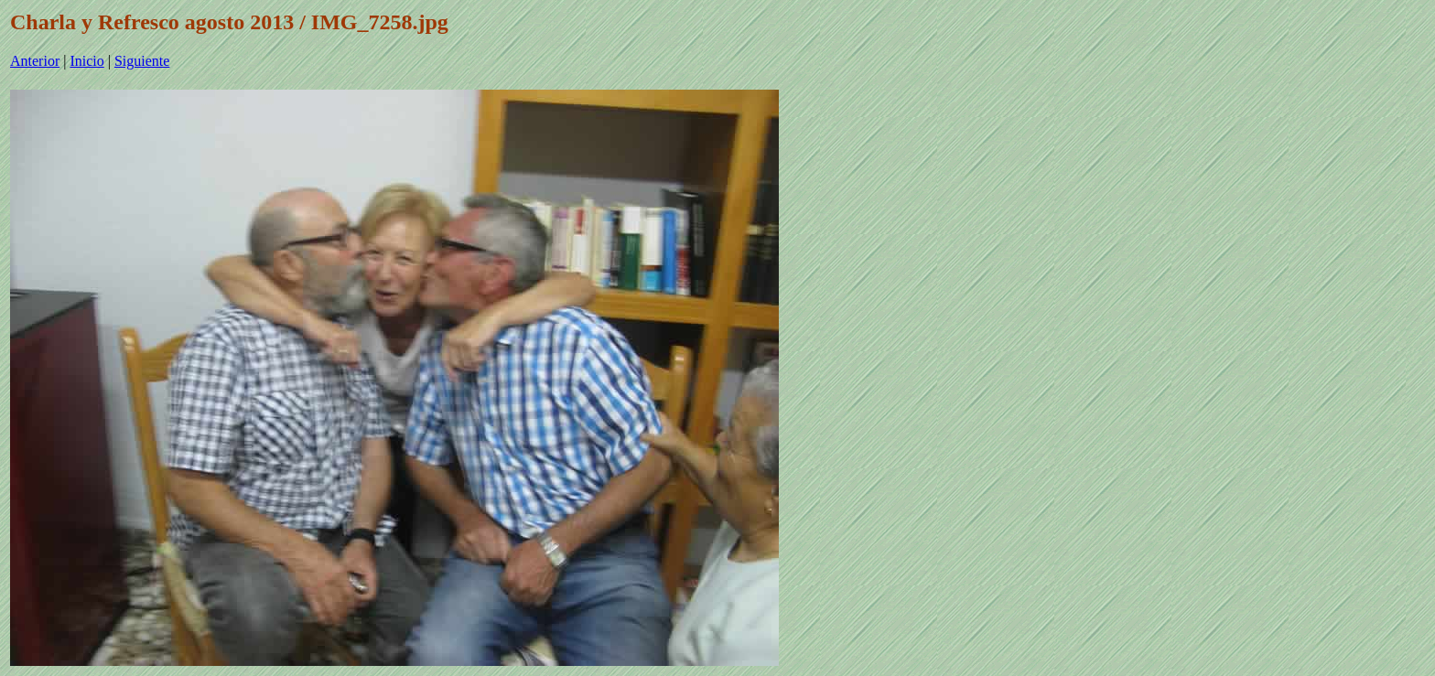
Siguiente (141, 61)
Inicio (86, 61)
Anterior (34, 61)
